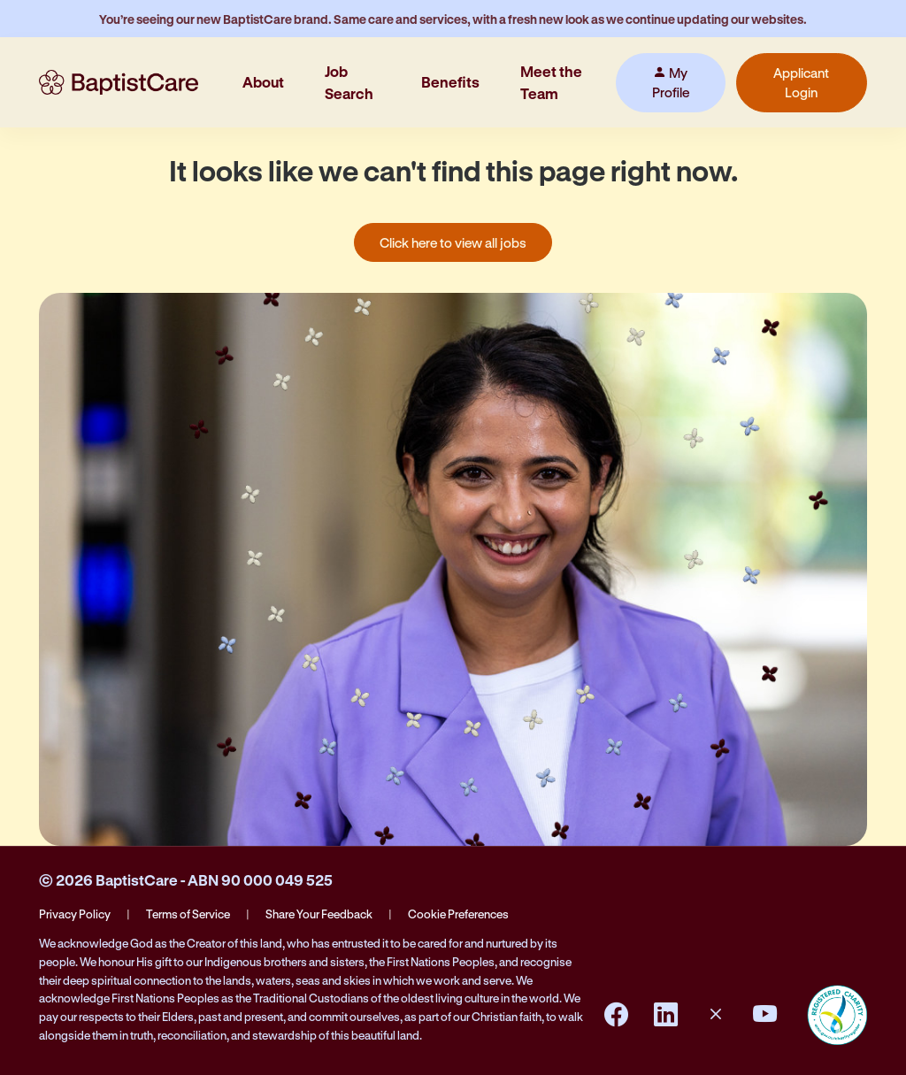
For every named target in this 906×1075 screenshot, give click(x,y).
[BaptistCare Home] (118, 82)
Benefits (450, 81)
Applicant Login (801, 83)
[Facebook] (616, 1015)
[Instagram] (716, 1015)
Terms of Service (188, 913)
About (263, 81)
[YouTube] (765, 1015)
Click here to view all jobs (453, 242)
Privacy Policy (75, 913)
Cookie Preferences (458, 913)
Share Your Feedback (318, 913)
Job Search (349, 82)
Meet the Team (551, 82)
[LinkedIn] (666, 1015)
